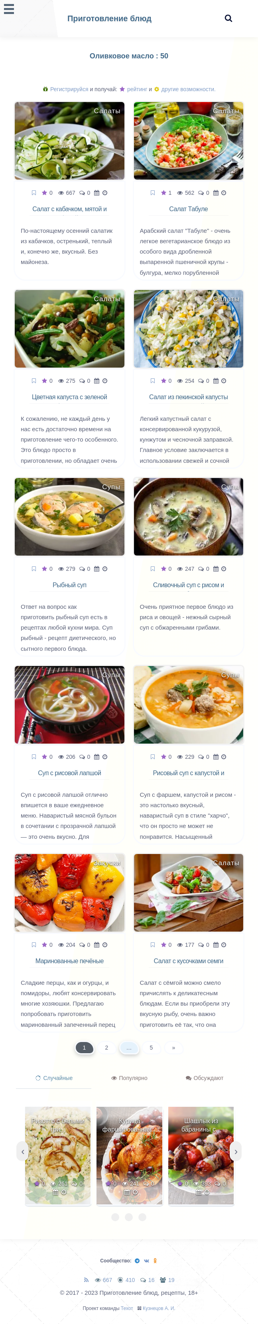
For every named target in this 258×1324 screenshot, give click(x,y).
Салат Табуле (188, 209)
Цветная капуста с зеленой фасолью (69, 402)
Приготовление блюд (109, 18)
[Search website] (228, 18)
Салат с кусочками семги (188, 961)
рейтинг (133, 89)
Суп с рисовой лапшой (69, 773)
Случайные (54, 1078)
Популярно (129, 1078)
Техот (127, 1308)
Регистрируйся (65, 89)
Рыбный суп (70, 585)
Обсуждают (205, 1078)
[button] (115, 1217)
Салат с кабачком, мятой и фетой (69, 214)
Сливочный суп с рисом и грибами (188, 590)
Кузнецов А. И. (159, 1308)
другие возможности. (185, 89)
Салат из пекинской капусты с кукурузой (188, 402)
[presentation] (22, 1151)
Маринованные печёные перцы (69, 966)
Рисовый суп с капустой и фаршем (188, 778)
